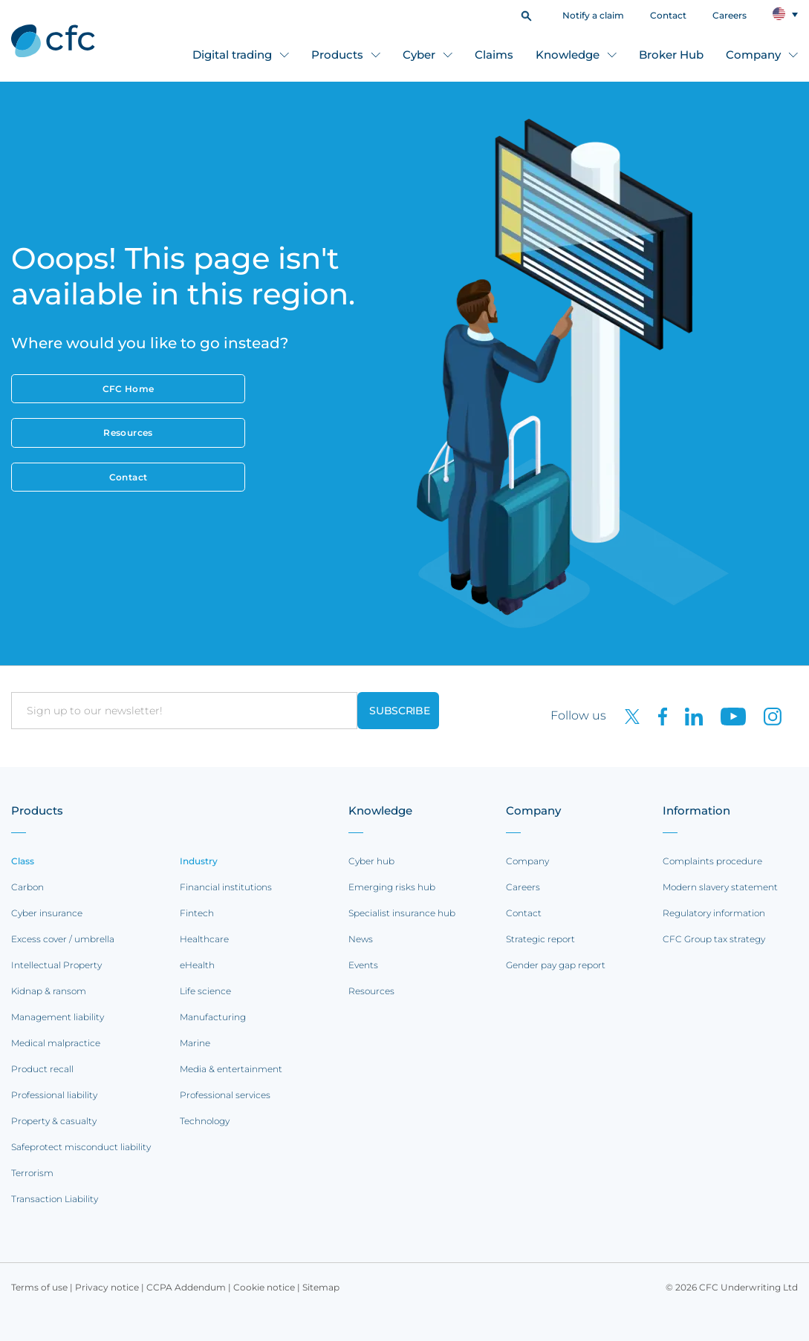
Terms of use (39, 1287)
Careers (729, 15)
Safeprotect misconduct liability (81, 1146)
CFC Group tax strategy (714, 938)
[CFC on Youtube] (727, 715)
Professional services (225, 1094)
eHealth (197, 964)
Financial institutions (226, 887)
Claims (494, 55)
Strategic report (540, 938)
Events (363, 964)
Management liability (57, 1016)
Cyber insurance (46, 913)
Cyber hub (371, 861)
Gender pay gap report (555, 964)
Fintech (197, 913)
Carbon (27, 887)
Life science (205, 990)
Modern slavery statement (720, 887)
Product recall (42, 1068)
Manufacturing (213, 1016)
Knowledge (568, 55)
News (360, 938)
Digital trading (232, 55)
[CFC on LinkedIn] (688, 715)
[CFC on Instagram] (765, 715)
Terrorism (32, 1172)
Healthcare (204, 938)
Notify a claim (593, 15)
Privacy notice (107, 1287)
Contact (668, 15)
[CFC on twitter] (626, 715)
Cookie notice (264, 1287)
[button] (526, 14)
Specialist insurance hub (401, 913)
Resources (127, 432)
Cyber (419, 55)
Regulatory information (714, 913)
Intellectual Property (56, 964)
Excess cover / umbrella (62, 938)
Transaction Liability (54, 1198)
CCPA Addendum (186, 1287)
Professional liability (54, 1094)
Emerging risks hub (391, 887)
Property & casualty (54, 1120)
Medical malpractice (55, 1042)
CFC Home (129, 388)
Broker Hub (671, 55)
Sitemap (320, 1287)
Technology (205, 1120)
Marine (195, 1042)
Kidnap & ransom (48, 990)
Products (337, 55)
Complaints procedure (712, 861)
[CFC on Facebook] (656, 715)
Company (753, 55)
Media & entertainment (231, 1068)
